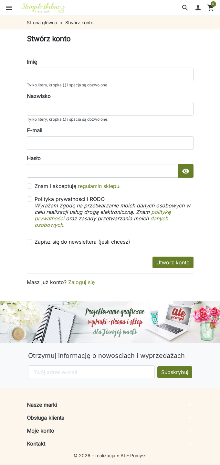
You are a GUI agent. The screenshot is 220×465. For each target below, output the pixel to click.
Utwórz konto (173, 262)
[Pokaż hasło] (186, 171)
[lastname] (110, 109)
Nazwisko (39, 96)
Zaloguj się (81, 282)
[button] (185, 8)
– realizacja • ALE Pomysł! (119, 455)
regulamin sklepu (98, 186)
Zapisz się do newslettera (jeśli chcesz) (82, 241)
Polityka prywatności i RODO (114, 212)
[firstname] (110, 74)
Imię (32, 62)
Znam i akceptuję (78, 186)
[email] (110, 143)
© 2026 (82, 455)
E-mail (34, 130)
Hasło (34, 158)
